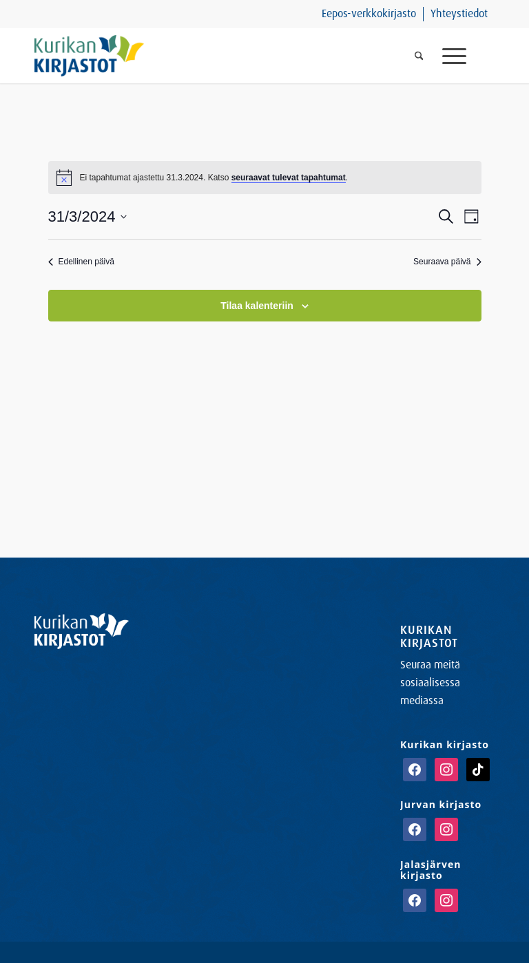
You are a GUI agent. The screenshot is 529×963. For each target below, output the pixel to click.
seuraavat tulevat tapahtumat (288, 177)
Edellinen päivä (81, 261)
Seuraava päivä (447, 261)
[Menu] (464, 55)
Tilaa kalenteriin (256, 305)
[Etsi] (419, 55)
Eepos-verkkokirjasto (369, 13)
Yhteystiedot (459, 13)
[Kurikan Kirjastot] (89, 55)
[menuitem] (369, 14)
